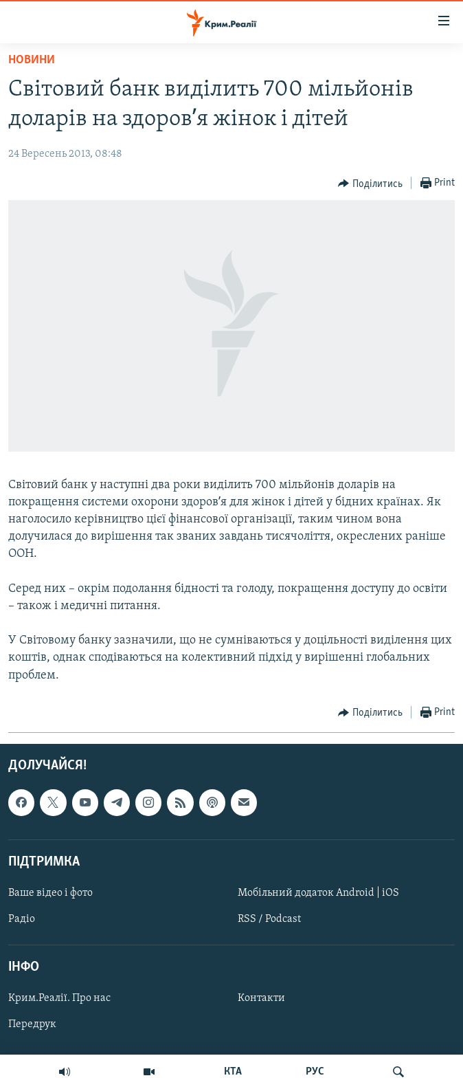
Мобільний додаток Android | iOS (318, 893)
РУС (315, 1071)
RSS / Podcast (269, 919)
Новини (31, 60)
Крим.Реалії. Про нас (59, 998)
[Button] (370, 183)
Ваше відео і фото (50, 893)
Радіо (21, 919)
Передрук (32, 1024)
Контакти (261, 998)
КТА (233, 1071)
